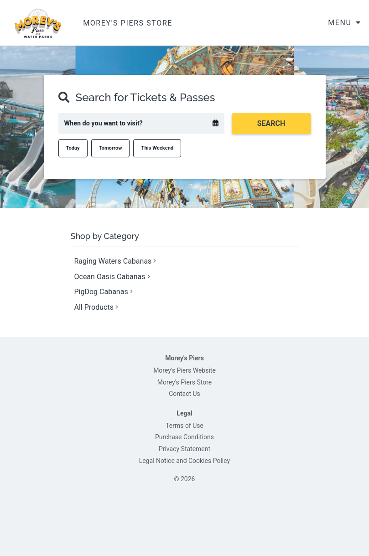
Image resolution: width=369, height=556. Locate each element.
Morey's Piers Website (184, 370)
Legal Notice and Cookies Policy (184, 460)
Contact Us (184, 393)
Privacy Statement (184, 448)
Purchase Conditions (184, 437)
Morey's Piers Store (184, 382)
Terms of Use (184, 425)
